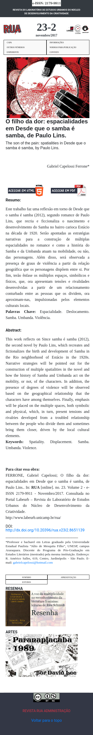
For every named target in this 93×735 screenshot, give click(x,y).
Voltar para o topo (46, 720)
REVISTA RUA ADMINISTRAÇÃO (47, 711)
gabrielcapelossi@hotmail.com (33, 562)
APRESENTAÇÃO (68, 577)
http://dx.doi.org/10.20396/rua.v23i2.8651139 (45, 530)
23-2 (46, 27)
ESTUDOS (26, 582)
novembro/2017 (46, 35)
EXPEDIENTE (13, 52)
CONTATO (54, 52)
